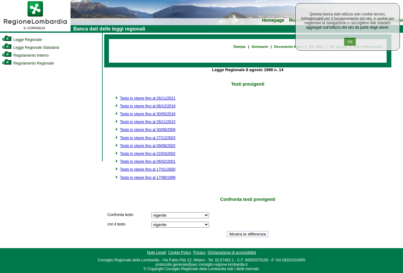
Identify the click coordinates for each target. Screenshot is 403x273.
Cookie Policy (179, 252)
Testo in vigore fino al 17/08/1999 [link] (147, 177)
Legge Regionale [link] (22, 39)
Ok (350, 41)
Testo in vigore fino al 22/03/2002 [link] (147, 153)
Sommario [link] (260, 46)
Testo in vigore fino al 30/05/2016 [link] (147, 114)
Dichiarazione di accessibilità (232, 252)
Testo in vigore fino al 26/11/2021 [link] (147, 98)
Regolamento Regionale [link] (28, 63)
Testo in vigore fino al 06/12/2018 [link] (147, 106)
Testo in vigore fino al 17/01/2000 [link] (147, 169)
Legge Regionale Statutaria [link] (30, 47)
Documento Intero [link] (288, 46)
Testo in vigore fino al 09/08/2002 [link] (147, 146)
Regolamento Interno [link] (25, 55)
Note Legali (156, 252)
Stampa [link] (239, 46)
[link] (35, 30)
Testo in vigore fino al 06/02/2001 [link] (147, 161)
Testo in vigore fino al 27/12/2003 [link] (147, 138)
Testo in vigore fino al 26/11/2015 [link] (147, 122)
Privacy (199, 252)
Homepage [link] (273, 20)
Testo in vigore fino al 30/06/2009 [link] (147, 130)
